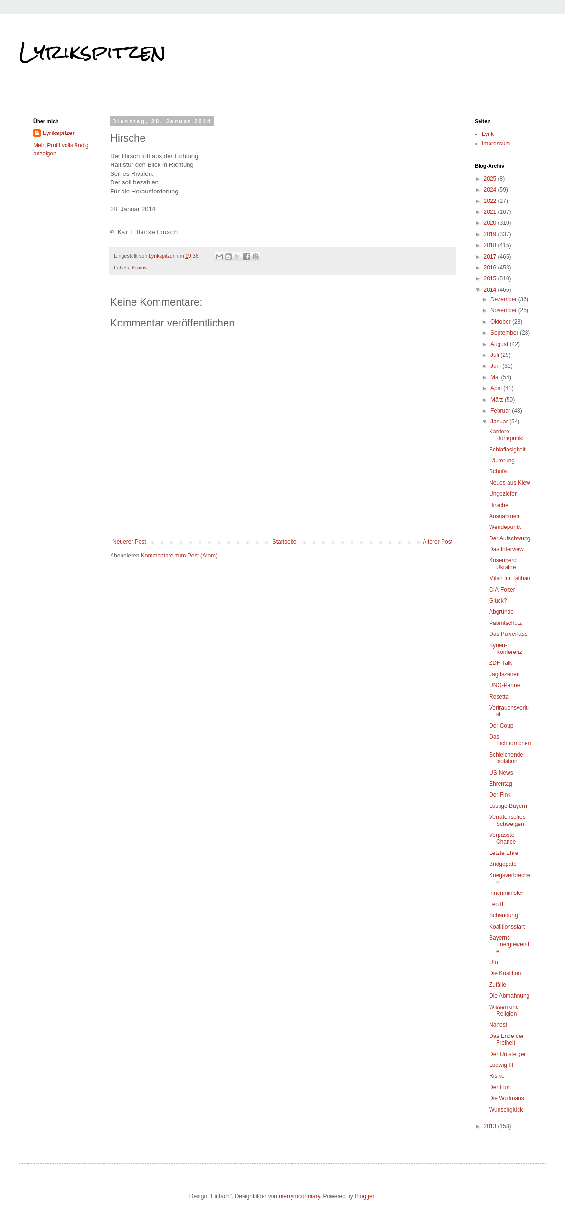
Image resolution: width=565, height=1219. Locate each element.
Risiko (497, 1076)
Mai (495, 377)
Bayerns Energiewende (509, 944)
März (497, 399)
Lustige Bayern (508, 806)
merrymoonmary (299, 1196)
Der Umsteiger (507, 1054)
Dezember (504, 299)
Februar (501, 410)
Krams (139, 267)
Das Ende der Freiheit (506, 1039)
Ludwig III (501, 1065)
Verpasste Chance (502, 838)
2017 (491, 256)
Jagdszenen (504, 674)
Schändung (503, 915)
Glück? (498, 600)
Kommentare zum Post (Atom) (179, 555)
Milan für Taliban (509, 578)
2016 (491, 267)
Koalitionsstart (507, 926)
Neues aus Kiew (509, 483)
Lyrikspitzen (92, 51)
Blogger (364, 1196)
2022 (491, 201)
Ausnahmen (504, 516)
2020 (491, 223)
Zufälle (497, 984)
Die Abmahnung (509, 995)
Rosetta (498, 696)
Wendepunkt (505, 527)
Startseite (285, 541)
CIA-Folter (502, 589)
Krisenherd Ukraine (503, 563)
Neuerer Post (129, 541)
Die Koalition (505, 973)
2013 (491, 1126)
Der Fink (499, 794)
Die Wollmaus (506, 1098)
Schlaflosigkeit (507, 449)
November (504, 310)
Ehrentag (500, 783)
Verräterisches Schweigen (507, 820)
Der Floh (500, 1087)
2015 (491, 278)
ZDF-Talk (500, 663)
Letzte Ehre (503, 853)
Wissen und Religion (504, 1010)
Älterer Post (437, 541)
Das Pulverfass (508, 634)
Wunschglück (506, 1109)
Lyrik (488, 134)
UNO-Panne (504, 685)
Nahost (498, 1024)
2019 (491, 234)
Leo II (496, 904)
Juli (495, 355)
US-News (501, 772)
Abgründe (501, 611)
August (500, 344)
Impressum (496, 143)
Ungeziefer (503, 493)
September (505, 332)
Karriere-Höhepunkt (506, 435)
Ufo (493, 962)
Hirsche (498, 505)
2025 (491, 178)
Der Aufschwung (509, 538)
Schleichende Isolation (506, 758)
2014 (491, 290)
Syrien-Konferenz (505, 648)
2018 (491, 245)
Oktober (501, 321)
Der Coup (501, 725)
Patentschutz (505, 623)
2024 (491, 189)
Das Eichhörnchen (510, 740)
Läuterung (502, 460)
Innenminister (506, 893)
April (496, 388)
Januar (499, 421)
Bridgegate (503, 864)
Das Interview (506, 549)
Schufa (498, 471)
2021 (491, 212)
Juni (496, 366)
